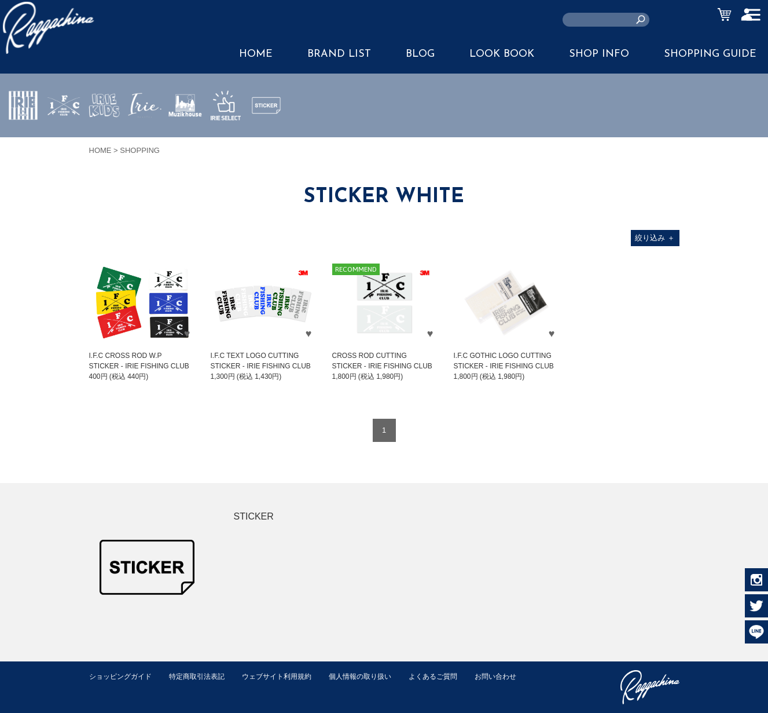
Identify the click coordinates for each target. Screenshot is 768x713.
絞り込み (655, 237)
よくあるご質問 (455, 676)
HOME (256, 54)
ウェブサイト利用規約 (289, 676)
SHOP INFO (599, 54)
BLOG (420, 54)
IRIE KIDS (104, 139)
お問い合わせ (111, 688)
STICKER (266, 132)
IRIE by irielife (23, 139)
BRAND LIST (339, 54)
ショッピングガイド (123, 676)
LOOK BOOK (501, 54)
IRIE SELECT (225, 139)
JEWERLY (144, 132)
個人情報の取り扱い (378, 676)
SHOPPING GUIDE (710, 54)
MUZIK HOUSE (185, 139)
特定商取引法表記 (204, 676)
